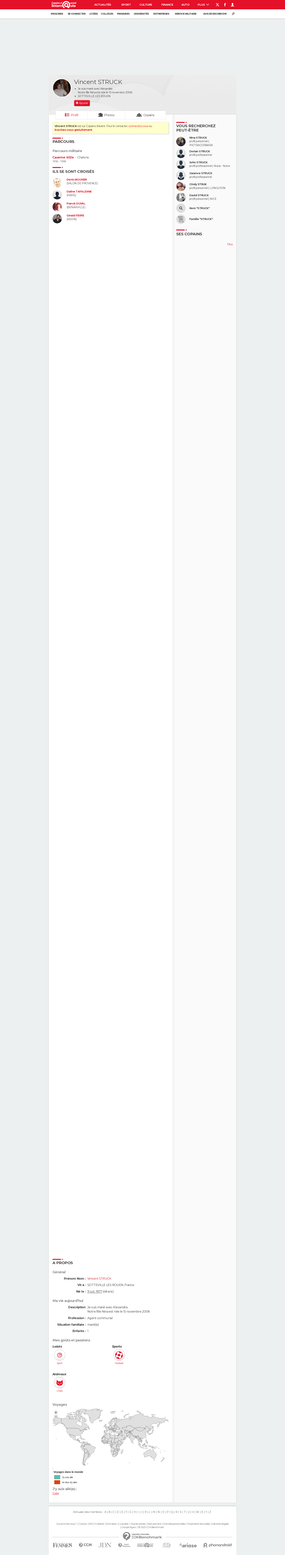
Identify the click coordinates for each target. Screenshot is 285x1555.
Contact (83, 1524)
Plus (203, 4)
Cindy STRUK (198, 184)
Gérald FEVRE (75, 215)
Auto (186, 4)
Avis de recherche (214, 13)
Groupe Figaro (129, 1527)
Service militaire (185, 13)
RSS (91, 1524)
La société (123, 1524)
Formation (111, 1524)
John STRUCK (198, 162)
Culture (146, 4)
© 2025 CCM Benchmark (151, 1527)
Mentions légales (220, 1524)
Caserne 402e (63, 157)
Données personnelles (174, 1524)
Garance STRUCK (200, 173)
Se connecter (77, 13)
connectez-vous (138, 126)
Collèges (107, 13)
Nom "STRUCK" (199, 208)
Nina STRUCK (198, 137)
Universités (141, 13)
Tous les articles (138, 1524)
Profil (74, 115)
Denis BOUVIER (77, 179)
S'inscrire (57, 13)
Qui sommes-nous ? (66, 1524)
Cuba (55, 1493)
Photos (109, 115)
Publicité (99, 1524)
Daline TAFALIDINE (79, 191)
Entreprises (161, 13)
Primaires (123, 13)
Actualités (102, 4)
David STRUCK (198, 195)
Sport (126, 4)
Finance (167, 4)
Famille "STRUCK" (201, 219)
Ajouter (83, 103)
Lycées (93, 13)
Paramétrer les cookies (199, 1524)
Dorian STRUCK (199, 151)
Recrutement (154, 1524)
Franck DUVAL (76, 203)
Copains (148, 115)
